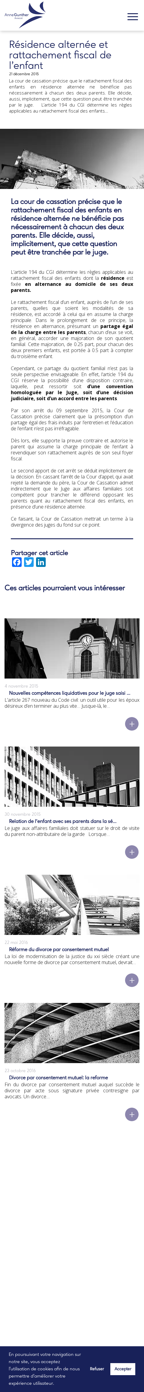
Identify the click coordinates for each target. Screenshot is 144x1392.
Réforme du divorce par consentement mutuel (59, 949)
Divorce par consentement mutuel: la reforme (58, 1078)
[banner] (25, 16)
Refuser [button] (97, 1369)
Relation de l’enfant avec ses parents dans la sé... (62, 821)
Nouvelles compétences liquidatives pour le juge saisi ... (69, 693)
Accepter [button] (123, 1369)
